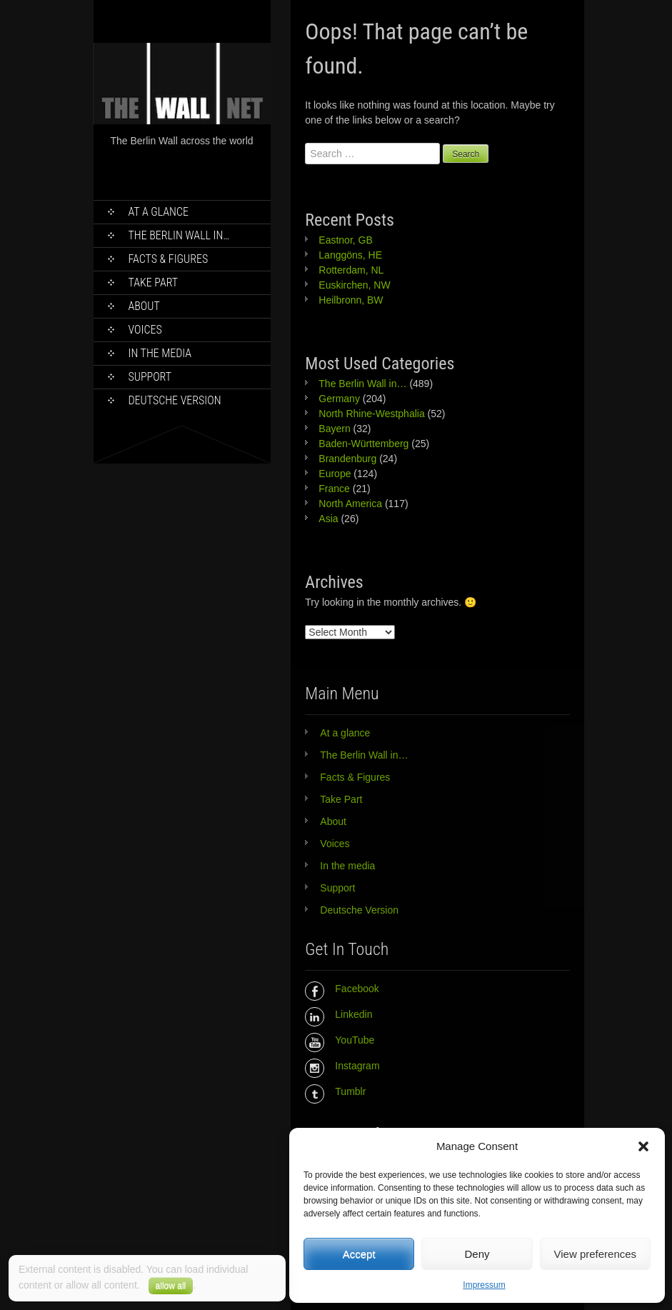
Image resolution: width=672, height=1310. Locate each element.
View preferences (595, 1254)
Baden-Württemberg (363, 443)
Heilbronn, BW (351, 300)
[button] (643, 1146)
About (144, 306)
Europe (335, 473)
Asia (328, 518)
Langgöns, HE (350, 255)
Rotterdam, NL (351, 270)
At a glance (159, 212)
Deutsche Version (175, 400)
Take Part (154, 282)
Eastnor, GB (345, 240)
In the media (160, 353)
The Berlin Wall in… (179, 235)
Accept (359, 1254)
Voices (145, 329)
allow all (171, 1286)
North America (350, 503)
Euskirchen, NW (354, 285)
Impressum (484, 1285)
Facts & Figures (169, 259)
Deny (476, 1254)
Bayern (334, 428)
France (334, 488)
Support (150, 377)
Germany (339, 398)
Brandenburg (347, 458)
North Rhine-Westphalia (371, 413)
